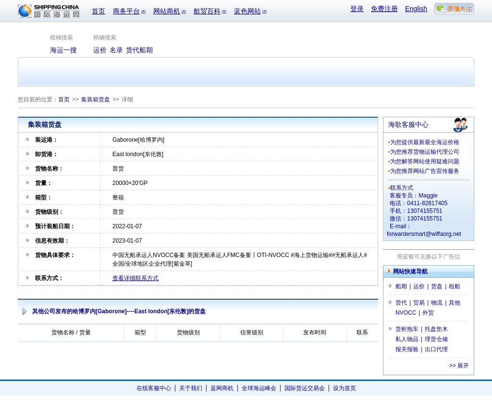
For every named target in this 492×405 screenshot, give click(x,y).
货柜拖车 (406, 329)
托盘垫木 (436, 329)
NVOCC (405, 312)
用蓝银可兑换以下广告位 (428, 256)
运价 (419, 286)
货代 (401, 302)
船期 (401, 286)
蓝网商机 (222, 388)
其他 (454, 302)
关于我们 (190, 388)
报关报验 (406, 349)
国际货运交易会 (304, 388)
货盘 (437, 286)
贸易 (419, 302)
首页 (98, 11)
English (416, 8)
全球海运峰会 (259, 388)
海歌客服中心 (408, 124)
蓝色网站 (247, 11)
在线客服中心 (153, 388)
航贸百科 (207, 11)
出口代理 (436, 349)
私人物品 (406, 339)
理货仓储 (436, 339)
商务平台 (126, 11)
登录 (357, 8)
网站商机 (166, 11)
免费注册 (384, 8)
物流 (437, 302)
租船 (454, 286)
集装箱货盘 (95, 99)
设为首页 (344, 388)
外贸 (428, 312)
